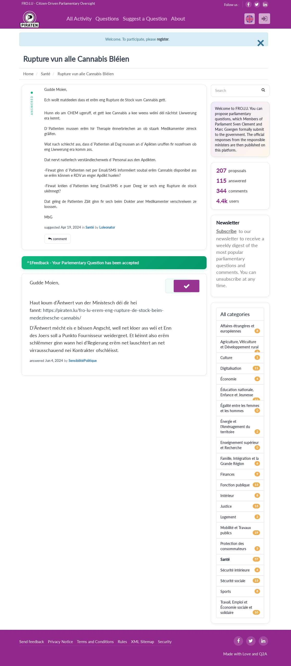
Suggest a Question (145, 18)
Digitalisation (230, 368)
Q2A (263, 653)
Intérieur (227, 495)
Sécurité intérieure (235, 570)
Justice (226, 506)
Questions (107, 18)
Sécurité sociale (232, 581)
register (163, 39)
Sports (225, 591)
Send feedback (31, 641)
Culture (226, 357)
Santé (89, 227)
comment (60, 239)
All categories (235, 314)
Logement (228, 517)
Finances (227, 474)
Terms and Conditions (95, 641)
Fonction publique (235, 485)
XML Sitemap (142, 641)
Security (165, 641)
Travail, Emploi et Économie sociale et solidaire (236, 607)
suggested (52, 227)
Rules (122, 641)
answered (37, 361)
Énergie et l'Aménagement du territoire (235, 426)
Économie (228, 379)
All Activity (78, 18)
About (178, 18)
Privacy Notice (60, 641)
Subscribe (226, 231)
